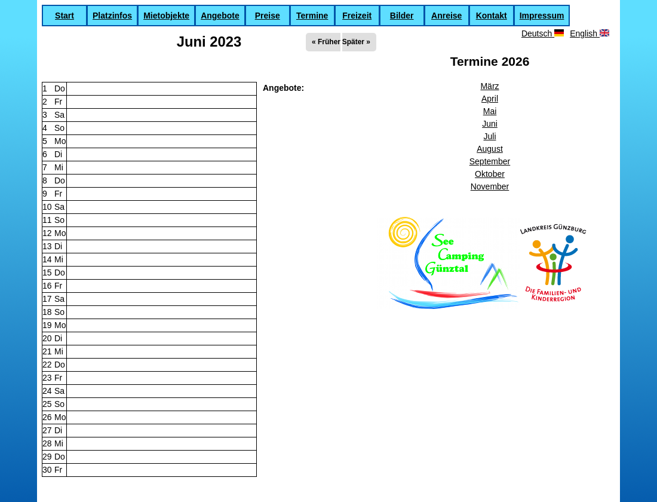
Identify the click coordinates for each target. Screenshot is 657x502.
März (489, 86)
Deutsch (542, 33)
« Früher (326, 42)
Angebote (220, 15)
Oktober (490, 174)
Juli (489, 136)
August (490, 149)
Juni (490, 123)
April (489, 98)
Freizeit (357, 15)
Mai (490, 111)
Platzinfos (112, 15)
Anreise (446, 15)
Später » (356, 42)
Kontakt (491, 15)
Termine (312, 15)
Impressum (542, 15)
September (489, 161)
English (589, 33)
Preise (267, 15)
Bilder (402, 15)
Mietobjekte (166, 15)
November (490, 186)
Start (64, 15)
